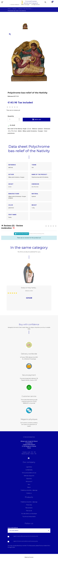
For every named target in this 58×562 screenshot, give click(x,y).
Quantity (11, 116)
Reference (11, 96)
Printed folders (14, 4)
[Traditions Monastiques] (30, 2)
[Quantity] (14, 119)
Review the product (21, 234)
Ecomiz (31, 557)
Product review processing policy (36, 233)
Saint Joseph (25, 4)
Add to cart (36, 120)
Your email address (13, 527)
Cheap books (35, 4)
